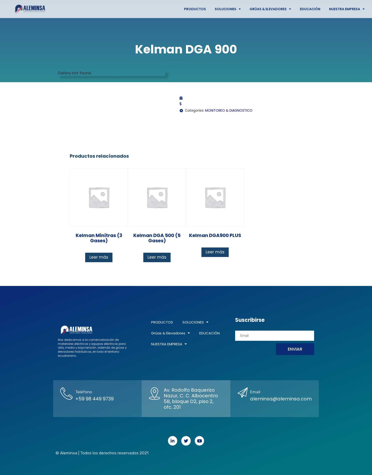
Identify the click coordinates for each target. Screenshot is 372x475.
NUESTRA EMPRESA (347, 9)
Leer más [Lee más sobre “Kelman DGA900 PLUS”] (215, 252)
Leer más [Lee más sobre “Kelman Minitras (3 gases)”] (98, 257)
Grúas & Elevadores (270, 9)
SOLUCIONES (228, 9)
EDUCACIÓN (310, 9)
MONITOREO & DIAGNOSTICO (228, 110)
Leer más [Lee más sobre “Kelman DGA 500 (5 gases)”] (157, 257)
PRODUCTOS (195, 9)
